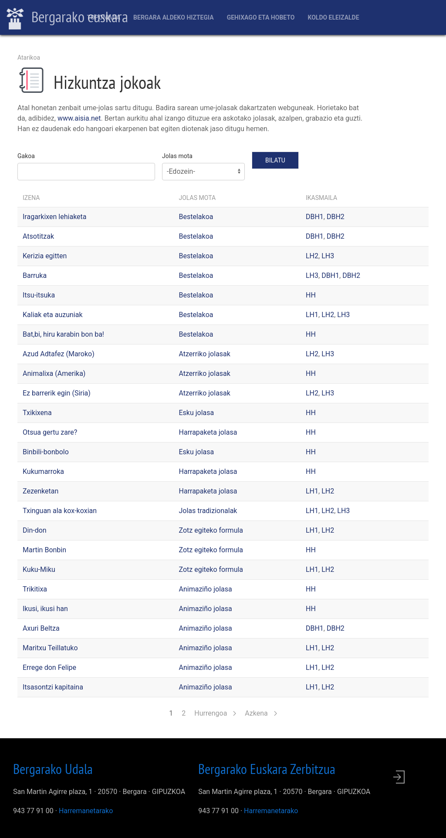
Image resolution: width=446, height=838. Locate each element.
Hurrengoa (215, 713)
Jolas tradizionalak (208, 511)
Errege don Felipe (49, 667)
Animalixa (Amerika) (54, 373)
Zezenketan (40, 491)
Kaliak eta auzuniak (53, 315)
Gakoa (26, 155)
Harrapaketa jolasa (208, 432)
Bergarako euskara (67, 18)
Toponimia (103, 17)
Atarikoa (28, 57)
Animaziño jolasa (205, 589)
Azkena (261, 713)
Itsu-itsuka (39, 295)
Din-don (35, 530)
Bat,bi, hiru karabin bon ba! (63, 334)
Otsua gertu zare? (50, 432)
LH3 (327, 256)
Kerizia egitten (45, 256)
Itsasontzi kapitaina (53, 687)
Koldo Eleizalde (333, 17)
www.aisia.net (79, 118)
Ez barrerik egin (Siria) (57, 393)
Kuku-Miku (39, 569)
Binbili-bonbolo (46, 452)
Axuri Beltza (41, 628)
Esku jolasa (196, 413)
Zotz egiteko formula (211, 530)
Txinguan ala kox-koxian (60, 511)
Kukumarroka (43, 471)
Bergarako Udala (53, 769)
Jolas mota (177, 155)
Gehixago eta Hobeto (261, 17)
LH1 (312, 315)
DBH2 (336, 217)
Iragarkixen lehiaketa (55, 217)
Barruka (35, 275)
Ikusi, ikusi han (45, 609)
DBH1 (315, 217)
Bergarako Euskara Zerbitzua (266, 769)
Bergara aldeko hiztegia (173, 17)
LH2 (312, 256)
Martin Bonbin (44, 550)
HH (311, 295)
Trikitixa (35, 589)
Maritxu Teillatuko (50, 648)
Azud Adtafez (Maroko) (59, 354)
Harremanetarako (86, 811)
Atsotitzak (38, 236)
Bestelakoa (196, 217)
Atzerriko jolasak (204, 354)
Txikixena (37, 413)
